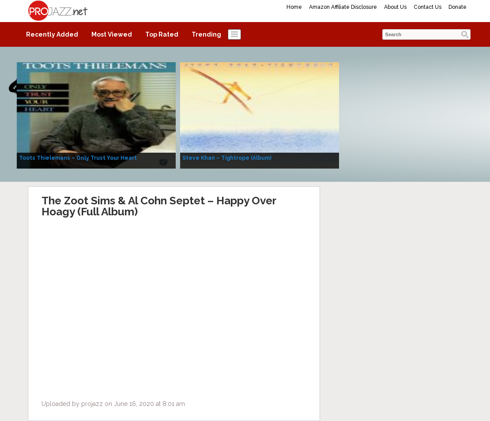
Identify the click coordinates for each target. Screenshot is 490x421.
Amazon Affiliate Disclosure (343, 7)
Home (294, 7)
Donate (458, 7)
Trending (206, 34)
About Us (395, 7)
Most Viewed (111, 34)
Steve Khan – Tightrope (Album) (226, 158)
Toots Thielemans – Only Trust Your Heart (78, 158)
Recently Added (52, 34)
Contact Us (427, 7)
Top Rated (161, 34)
